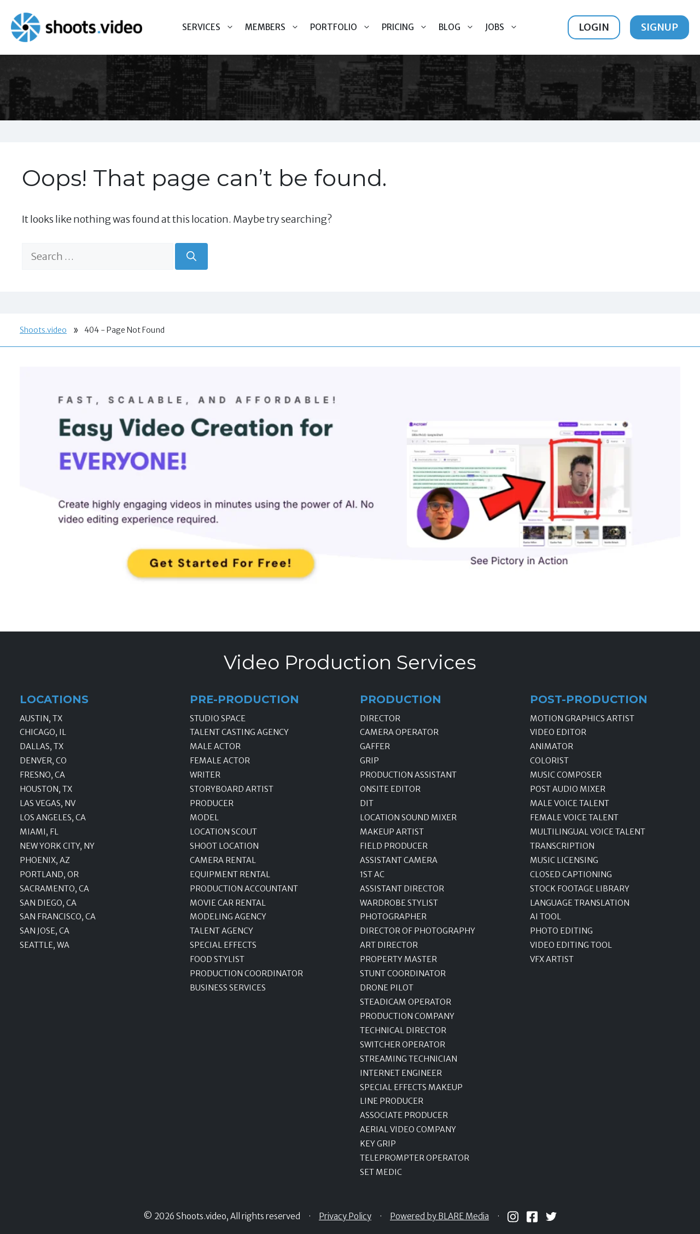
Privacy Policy (345, 1216)
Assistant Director (402, 889)
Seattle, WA (44, 945)
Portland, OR (49, 874)
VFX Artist (552, 959)
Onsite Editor (390, 789)
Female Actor (220, 761)
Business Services (228, 988)
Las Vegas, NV (47, 803)
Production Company (407, 1016)
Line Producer (391, 1101)
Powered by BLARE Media (439, 1216)
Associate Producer (404, 1115)
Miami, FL (39, 832)
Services (211, 27)
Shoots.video (43, 330)
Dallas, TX (41, 746)
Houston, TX (46, 789)
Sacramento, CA (54, 889)
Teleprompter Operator (414, 1158)
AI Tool (545, 917)
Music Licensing (564, 860)
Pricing (407, 27)
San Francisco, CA (58, 917)
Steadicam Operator (405, 1002)
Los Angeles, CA (53, 817)
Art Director (389, 945)
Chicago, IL (43, 732)
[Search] (191, 256)
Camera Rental (223, 860)
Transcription (562, 846)
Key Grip (378, 1144)
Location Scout (223, 832)
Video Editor (558, 732)
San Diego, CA (48, 903)
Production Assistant (408, 775)
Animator (551, 746)
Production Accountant (244, 889)
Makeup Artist (392, 832)
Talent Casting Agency (239, 732)
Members (275, 27)
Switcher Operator (402, 1045)
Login (594, 27)
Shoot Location (224, 846)
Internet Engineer (401, 1073)
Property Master (398, 959)
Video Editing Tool (571, 945)
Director (380, 718)
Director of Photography (417, 931)
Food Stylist (217, 959)
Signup (659, 27)
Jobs (504, 27)
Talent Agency (221, 931)
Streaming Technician (408, 1059)
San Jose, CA (44, 931)
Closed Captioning (571, 874)
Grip (369, 761)
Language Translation (579, 903)
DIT (367, 803)
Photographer (393, 917)
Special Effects (223, 945)
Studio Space (218, 718)
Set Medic (381, 1172)
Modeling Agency (228, 917)
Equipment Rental (230, 874)
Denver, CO (43, 761)
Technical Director (403, 1030)
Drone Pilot (386, 988)
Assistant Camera (399, 860)
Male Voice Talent (569, 803)
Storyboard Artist (231, 789)
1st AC (372, 874)
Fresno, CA (42, 775)
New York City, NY (57, 846)
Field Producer (394, 846)
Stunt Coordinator (403, 973)
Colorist (549, 761)
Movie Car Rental (228, 903)
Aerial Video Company (408, 1129)
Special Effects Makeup (411, 1087)
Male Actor (215, 746)
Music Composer (566, 775)
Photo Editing (561, 931)
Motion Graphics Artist (582, 718)
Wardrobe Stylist (399, 903)
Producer (212, 803)
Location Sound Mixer (408, 817)
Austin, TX (41, 718)
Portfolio (343, 27)
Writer (205, 775)
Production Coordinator (246, 973)
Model (204, 817)
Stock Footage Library (579, 889)
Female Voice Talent (574, 817)
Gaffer (375, 746)
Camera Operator (399, 732)
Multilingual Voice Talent (587, 832)
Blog (459, 27)
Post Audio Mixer (567, 789)
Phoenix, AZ (45, 860)
